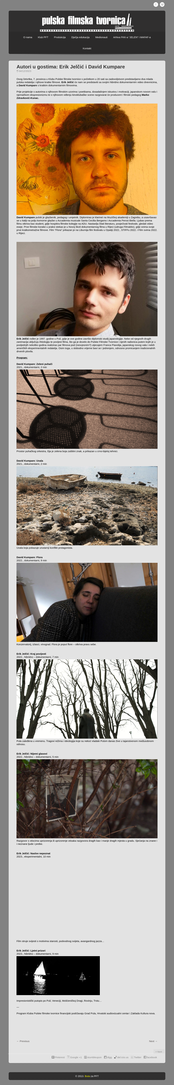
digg (109, 1057)
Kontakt (87, 48)
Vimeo (162, 4)
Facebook (156, 4)
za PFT (95, 1076)
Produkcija (60, 37)
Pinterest (60, 1057)
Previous (23, 1041)
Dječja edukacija (80, 37)
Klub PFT (43, 37)
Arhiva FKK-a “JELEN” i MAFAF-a (132, 37)
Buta (87, 1076)
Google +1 (76, 1057)
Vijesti (159, 1052)
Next (153, 1041)
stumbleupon (94, 1057)
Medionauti (101, 37)
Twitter (137, 1057)
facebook (152, 1057)
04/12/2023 (25, 71)
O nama (27, 37)
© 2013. (79, 1076)
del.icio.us (122, 1057)
